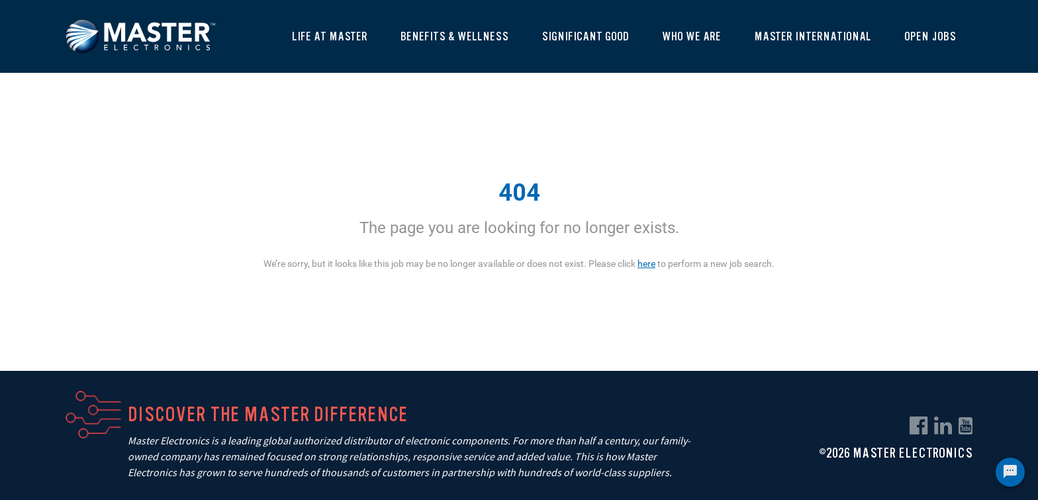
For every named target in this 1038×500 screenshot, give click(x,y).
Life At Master (329, 36)
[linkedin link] (943, 425)
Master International (812, 36)
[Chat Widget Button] (1010, 472)
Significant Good (585, 36)
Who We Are (691, 36)
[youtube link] (965, 425)
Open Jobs (930, 36)
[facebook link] (918, 425)
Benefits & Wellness (454, 36)
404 (519, 193)
